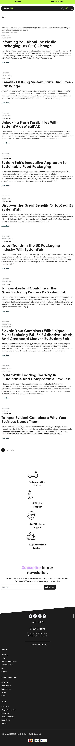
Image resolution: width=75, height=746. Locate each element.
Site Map (4, 723)
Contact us (5, 713)
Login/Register (6, 689)
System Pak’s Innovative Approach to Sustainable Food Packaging (34, 164)
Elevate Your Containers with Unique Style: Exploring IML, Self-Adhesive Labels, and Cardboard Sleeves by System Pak (37, 334)
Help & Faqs (5, 706)
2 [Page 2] (7, 450)
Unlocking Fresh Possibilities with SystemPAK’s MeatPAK (29, 124)
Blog (2, 668)
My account (5, 682)
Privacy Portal (5, 720)
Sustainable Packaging (8, 661)
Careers (4, 671)
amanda (8, 38)
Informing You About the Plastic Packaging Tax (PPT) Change (28, 44)
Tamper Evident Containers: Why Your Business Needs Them (33, 419)
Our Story (4, 654)
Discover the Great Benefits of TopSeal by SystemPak (37, 207)
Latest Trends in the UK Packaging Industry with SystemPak (30, 247)
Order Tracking (6, 685)
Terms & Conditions (7, 716)
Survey (3, 692)
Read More (5, 62)
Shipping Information (8, 710)
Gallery (3, 658)
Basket (3, 696)
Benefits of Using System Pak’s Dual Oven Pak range (37, 84)
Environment (5, 32)
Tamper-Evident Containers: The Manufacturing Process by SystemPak (33, 290)
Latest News (13, 32)
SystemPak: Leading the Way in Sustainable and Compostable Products (36, 377)
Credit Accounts (6, 665)
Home (4, 17)
